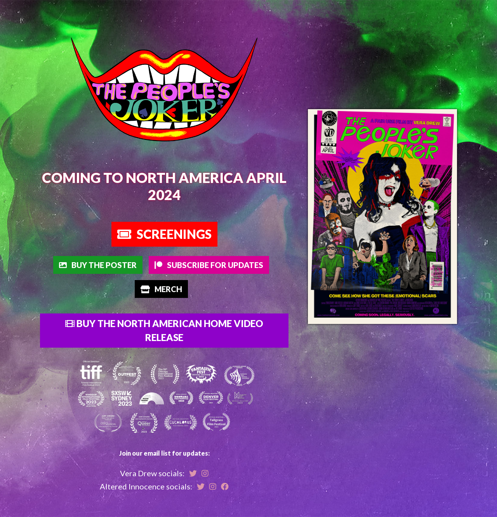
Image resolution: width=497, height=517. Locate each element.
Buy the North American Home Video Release (164, 330)
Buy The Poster (98, 265)
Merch (161, 289)
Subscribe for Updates (209, 265)
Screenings (164, 234)
